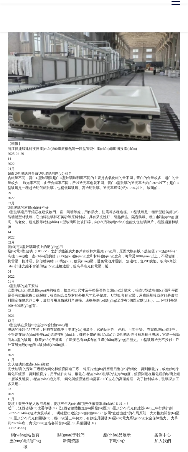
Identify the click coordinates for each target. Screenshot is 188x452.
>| (24, 428)
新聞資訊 (71, 441)
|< (9, 428)
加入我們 (162, 441)
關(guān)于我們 (71, 435)
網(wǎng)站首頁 (25, 435)
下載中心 (117, 441)
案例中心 (162, 435)
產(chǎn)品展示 (117, 435)
